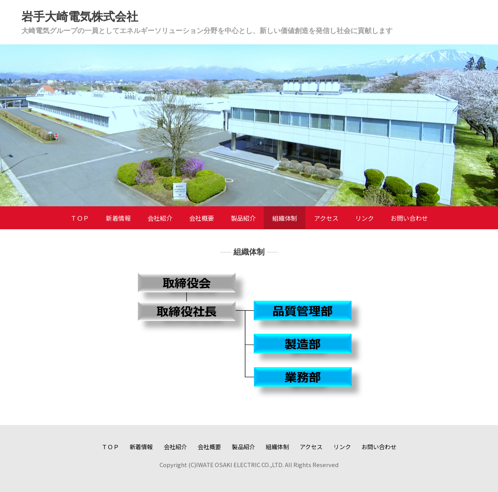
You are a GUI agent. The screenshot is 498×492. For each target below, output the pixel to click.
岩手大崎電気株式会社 (79, 16)
